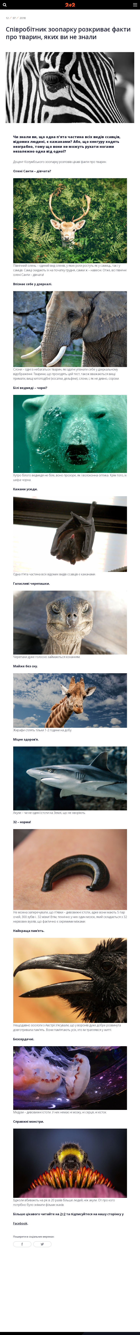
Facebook (20, 1223)
